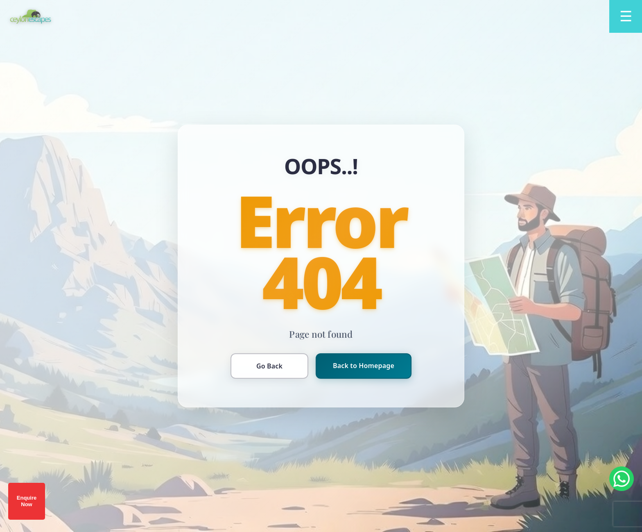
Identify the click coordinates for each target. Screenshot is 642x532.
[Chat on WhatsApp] (621, 478)
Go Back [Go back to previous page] (269, 366)
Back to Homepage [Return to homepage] (363, 365)
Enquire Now (26, 501)
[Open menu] (625, 16)
